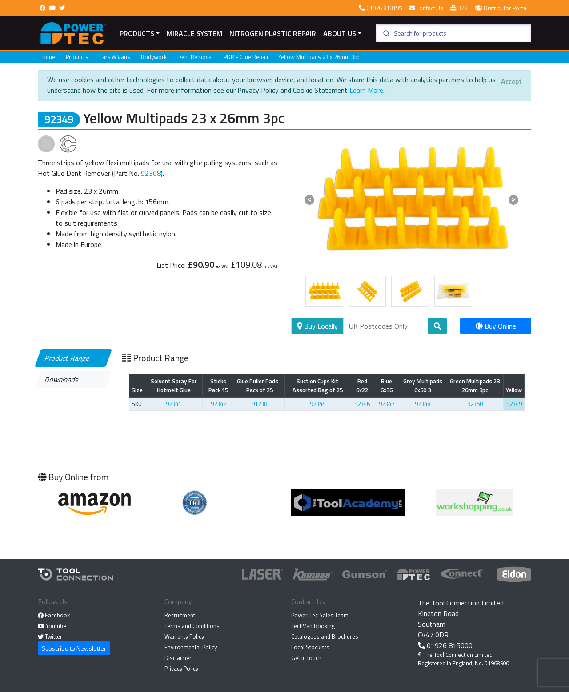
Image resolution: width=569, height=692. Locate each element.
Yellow (514, 390)
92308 (151, 173)
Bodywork (154, 56)
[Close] (511, 81)
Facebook (54, 615)
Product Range (67, 358)
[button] (309, 200)
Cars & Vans (114, 56)
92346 (362, 403)
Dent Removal (195, 56)
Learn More (366, 90)
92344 (317, 403)
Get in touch (306, 657)
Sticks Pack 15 (218, 385)
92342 (218, 403)
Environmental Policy (190, 647)
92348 (422, 403)
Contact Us (426, 8)
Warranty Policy (184, 636)
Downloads (62, 379)
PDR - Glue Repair (246, 56)
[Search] (386, 326)
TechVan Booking (313, 625)
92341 (173, 403)
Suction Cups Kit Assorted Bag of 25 (318, 385)
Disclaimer (178, 657)
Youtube (52, 625)
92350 (475, 403)
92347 (386, 403)
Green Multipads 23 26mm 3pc (475, 385)
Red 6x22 (362, 385)
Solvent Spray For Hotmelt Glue (174, 385)
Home (47, 56)
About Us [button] (339, 33)
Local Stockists (310, 647)
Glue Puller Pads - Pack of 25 (259, 385)
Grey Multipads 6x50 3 (422, 385)
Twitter (50, 636)
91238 (259, 403)
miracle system (194, 33)
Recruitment (179, 615)
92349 (514, 403)
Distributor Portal (501, 8)
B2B (459, 8)
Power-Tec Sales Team (320, 615)
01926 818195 (380, 8)
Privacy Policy (181, 668)
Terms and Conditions (192, 625)
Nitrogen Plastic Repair (272, 33)
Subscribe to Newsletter (74, 648)
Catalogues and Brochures (324, 636)
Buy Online (496, 326)
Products (137, 33)
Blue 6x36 (387, 385)
